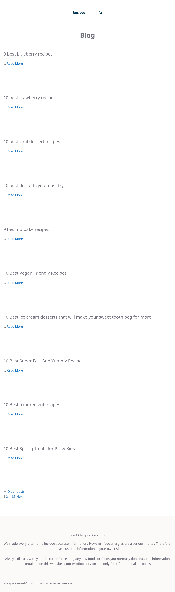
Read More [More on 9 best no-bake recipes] (15, 239)
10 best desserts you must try (33, 185)
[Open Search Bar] (100, 12)
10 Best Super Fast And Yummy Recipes (43, 361)
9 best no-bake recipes (26, 229)
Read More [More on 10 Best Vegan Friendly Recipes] (15, 283)
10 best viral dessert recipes (31, 141)
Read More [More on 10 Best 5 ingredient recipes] (15, 414)
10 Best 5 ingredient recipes (31, 404)
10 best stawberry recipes (29, 98)
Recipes (79, 12)
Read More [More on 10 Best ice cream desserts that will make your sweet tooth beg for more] (15, 326)
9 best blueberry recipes (28, 54)
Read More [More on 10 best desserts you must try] (15, 195)
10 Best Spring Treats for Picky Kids (39, 448)
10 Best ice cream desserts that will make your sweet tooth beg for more (77, 317)
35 (14, 496)
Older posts (16, 491)
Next (21, 496)
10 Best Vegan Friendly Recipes (35, 273)
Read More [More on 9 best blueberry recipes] (15, 63)
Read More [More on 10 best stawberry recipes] (15, 107)
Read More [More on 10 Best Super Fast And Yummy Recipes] (15, 370)
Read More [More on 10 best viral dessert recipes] (15, 151)
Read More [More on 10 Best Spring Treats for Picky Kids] (15, 458)
